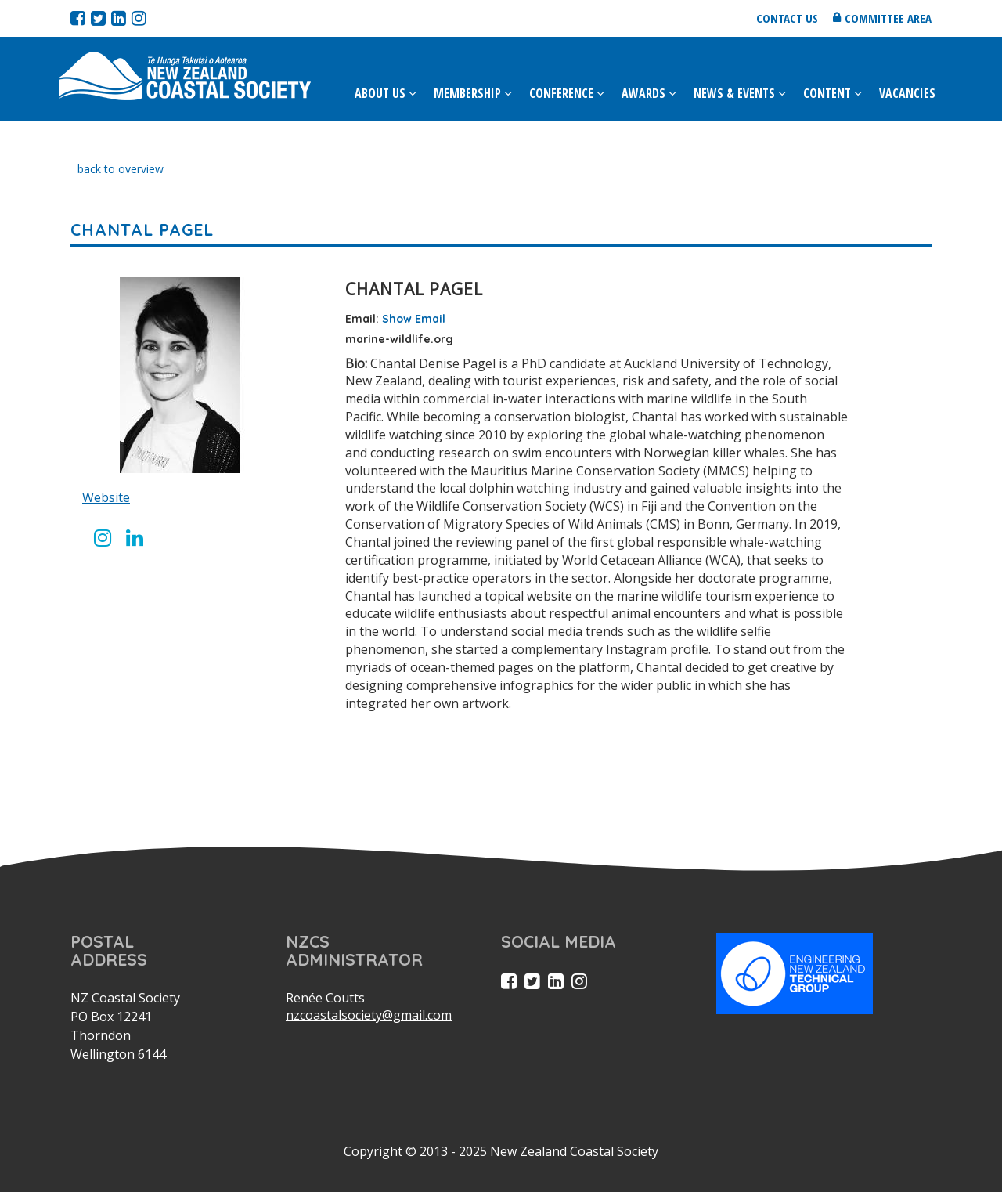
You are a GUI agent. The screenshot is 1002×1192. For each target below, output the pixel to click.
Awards (643, 93)
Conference (561, 93)
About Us (380, 93)
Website (106, 497)
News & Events (734, 93)
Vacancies (907, 93)
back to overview (120, 168)
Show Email (413, 319)
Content (827, 93)
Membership (467, 93)
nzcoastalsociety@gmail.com (369, 1015)
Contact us (787, 18)
